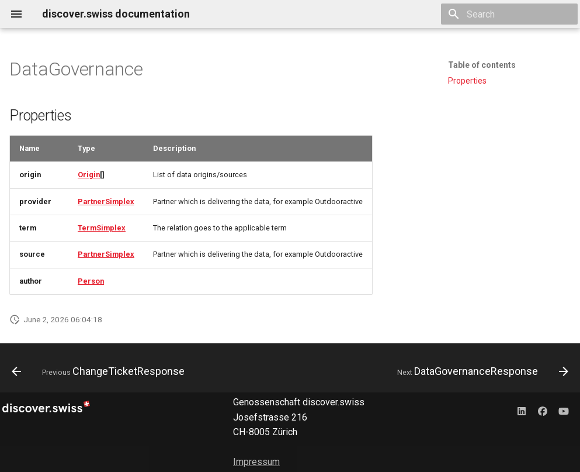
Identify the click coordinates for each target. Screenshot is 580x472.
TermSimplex (102, 227)
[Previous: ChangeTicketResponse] (100, 371)
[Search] (509, 14)
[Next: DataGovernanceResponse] (481, 371)
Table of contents (482, 65)
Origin (89, 174)
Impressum (256, 461)
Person (91, 281)
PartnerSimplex (106, 201)
